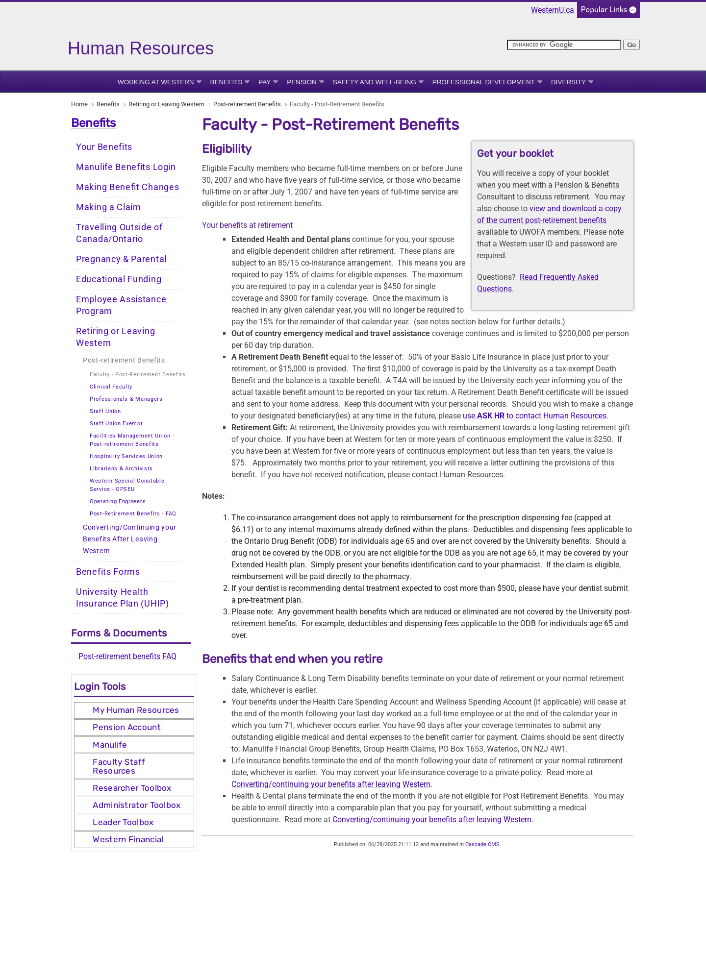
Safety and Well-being (374, 82)
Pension (301, 82)
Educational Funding (118, 279)
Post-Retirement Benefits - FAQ (133, 514)
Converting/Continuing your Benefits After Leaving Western (129, 539)
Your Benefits (104, 147)
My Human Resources (136, 710)
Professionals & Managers (126, 399)
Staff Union (105, 411)
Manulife (110, 745)
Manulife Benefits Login (126, 167)
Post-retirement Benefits (247, 104)
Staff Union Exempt (116, 423)
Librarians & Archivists (121, 468)
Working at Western (156, 82)
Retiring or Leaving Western (166, 104)
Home (79, 104)
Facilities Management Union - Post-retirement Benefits (132, 440)
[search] (564, 45)
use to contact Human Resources (534, 415)
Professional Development (483, 82)
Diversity (568, 82)
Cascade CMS (482, 844)
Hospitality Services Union (126, 456)
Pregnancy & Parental (121, 259)
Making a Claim (108, 207)
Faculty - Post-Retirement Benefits (138, 374)
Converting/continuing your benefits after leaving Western (330, 784)
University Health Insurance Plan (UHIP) (122, 598)
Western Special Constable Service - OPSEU (127, 485)
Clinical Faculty (111, 387)
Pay (264, 82)
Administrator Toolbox (136, 805)
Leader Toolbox (123, 822)
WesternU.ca (552, 10)
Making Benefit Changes (127, 187)
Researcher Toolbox (132, 788)
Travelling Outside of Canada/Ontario (119, 233)
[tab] (134, 710)
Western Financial (128, 839)
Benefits (226, 82)
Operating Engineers (118, 501)
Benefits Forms (108, 572)
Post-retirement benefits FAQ (127, 656)
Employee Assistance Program (121, 305)
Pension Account (127, 727)
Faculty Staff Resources (119, 766)
